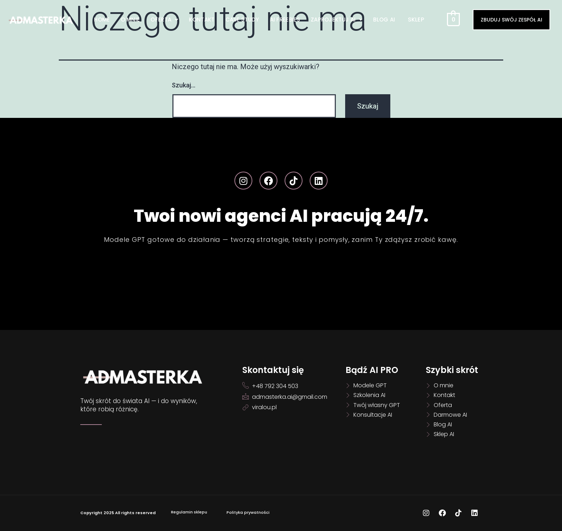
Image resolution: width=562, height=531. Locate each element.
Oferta (164, 19)
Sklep (416, 19)
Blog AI (384, 19)
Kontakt (201, 19)
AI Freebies (285, 19)
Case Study (242, 19)
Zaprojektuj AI (337, 19)
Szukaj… (183, 85)
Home (102, 19)
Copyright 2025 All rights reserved (118, 513)
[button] (164, 19)
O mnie (130, 19)
